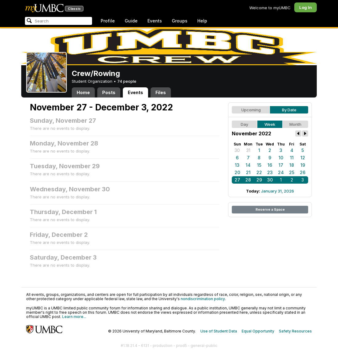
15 (259, 165)
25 (291, 172)
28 (248, 179)
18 (291, 165)
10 (281, 157)
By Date (289, 109)
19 (302, 165)
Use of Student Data (218, 331)
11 (292, 157)
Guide (131, 20)
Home (83, 92)
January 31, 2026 (277, 191)
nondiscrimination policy (203, 298)
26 (302, 172)
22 (259, 172)
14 (248, 165)
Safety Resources (295, 331)
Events (154, 20)
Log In (305, 7)
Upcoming (251, 109)
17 (281, 165)
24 (281, 172)
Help (202, 20)
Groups (179, 20)
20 (237, 172)
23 (270, 172)
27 (237, 179)
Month (295, 124)
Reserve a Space (270, 209)
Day (244, 124)
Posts (108, 92)
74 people (126, 81)
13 (237, 165)
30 (237, 150)
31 (248, 150)
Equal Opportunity (258, 331)
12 (302, 157)
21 (248, 172)
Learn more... (74, 316)
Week (269, 124)
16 (270, 165)
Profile (108, 20)
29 (259, 179)
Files (160, 92)
